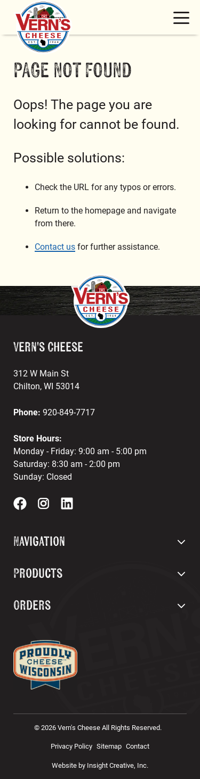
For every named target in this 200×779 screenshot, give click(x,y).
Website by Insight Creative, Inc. (100, 765)
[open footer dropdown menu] (181, 542)
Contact (137, 746)
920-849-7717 (69, 412)
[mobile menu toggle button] (181, 18)
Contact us (55, 247)
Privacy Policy (71, 746)
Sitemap (109, 746)
